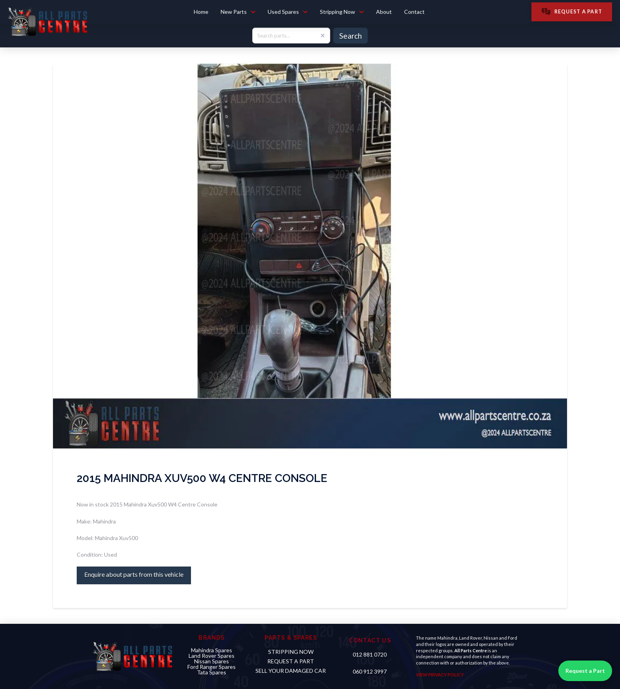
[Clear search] (322, 35)
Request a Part (585, 670)
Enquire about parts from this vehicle (133, 574)
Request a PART (290, 661)
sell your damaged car (290, 670)
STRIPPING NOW (291, 651)
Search (350, 35)
